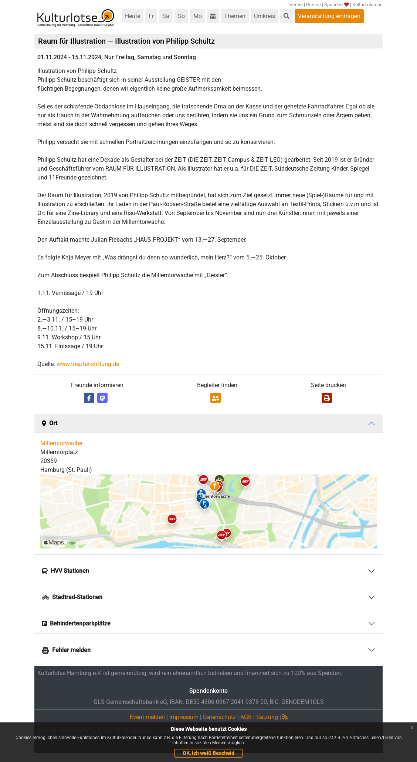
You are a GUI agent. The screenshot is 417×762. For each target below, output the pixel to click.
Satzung (267, 717)
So (181, 16)
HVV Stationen (65, 570)
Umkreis (264, 16)
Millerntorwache (61, 443)
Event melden (147, 717)
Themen (234, 16)
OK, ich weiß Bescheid (208, 753)
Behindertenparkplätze (76, 623)
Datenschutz (219, 717)
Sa (165, 16)
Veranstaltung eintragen (329, 16)
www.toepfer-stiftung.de (88, 363)
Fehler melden (66, 650)
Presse (313, 4)
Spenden (336, 4)
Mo (197, 16)
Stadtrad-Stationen (72, 597)
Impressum (184, 717)
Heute (132, 16)
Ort (49, 423)
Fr (151, 16)
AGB (246, 717)
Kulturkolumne (367, 4)
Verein (296, 4)
